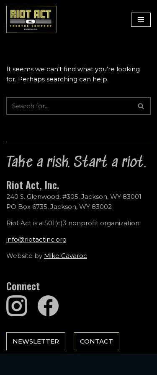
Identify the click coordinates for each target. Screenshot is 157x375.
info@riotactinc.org (36, 239)
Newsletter (36, 341)
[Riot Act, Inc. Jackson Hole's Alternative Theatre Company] (31, 19)
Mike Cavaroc (65, 256)
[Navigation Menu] (141, 20)
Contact (96, 341)
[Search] (69, 106)
